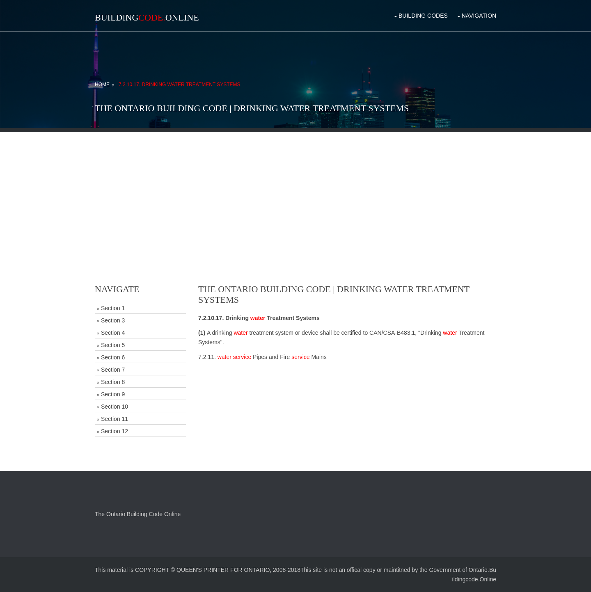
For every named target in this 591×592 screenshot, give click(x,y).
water (258, 318)
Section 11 (114, 419)
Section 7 (113, 369)
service (242, 357)
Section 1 (113, 308)
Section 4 (113, 332)
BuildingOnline (147, 17)
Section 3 (113, 320)
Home (102, 84)
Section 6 (113, 357)
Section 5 (113, 345)
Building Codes (423, 15)
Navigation (479, 15)
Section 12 (114, 431)
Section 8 (113, 382)
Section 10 (114, 406)
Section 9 (113, 394)
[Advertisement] (295, 189)
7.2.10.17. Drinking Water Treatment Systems (180, 84)
